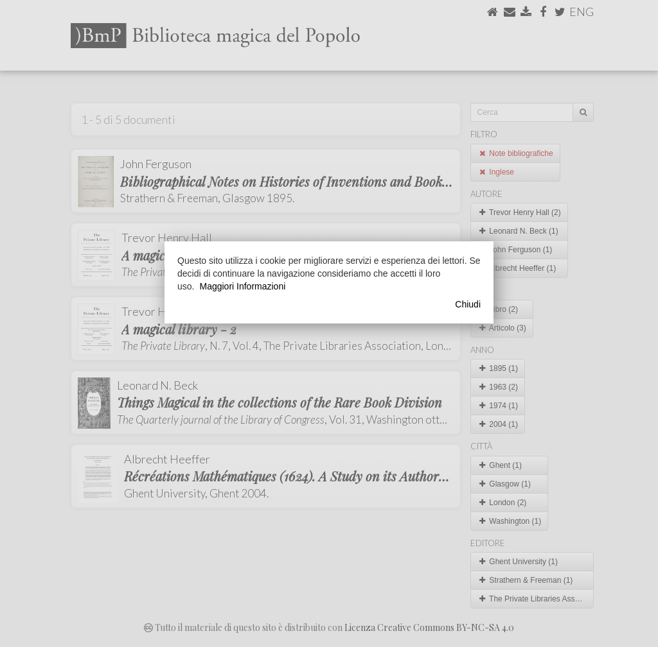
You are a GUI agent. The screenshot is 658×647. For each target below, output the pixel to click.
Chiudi (468, 304)
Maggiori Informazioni (242, 286)
